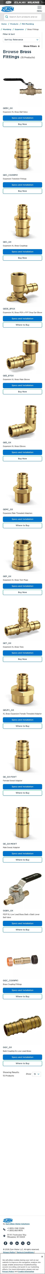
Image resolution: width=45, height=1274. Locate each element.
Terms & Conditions (25, 1252)
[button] (22, 124)
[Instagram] (11, 1243)
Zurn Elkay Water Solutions (18, 1224)
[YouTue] (29, 1243)
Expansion (19, 29)
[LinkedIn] (17, 1243)
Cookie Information (26, 1271)
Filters (33, 46)
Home (4, 24)
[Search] (22, 17)
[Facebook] (6, 1243)
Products (14, 24)
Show (28, 1074)
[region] (22, 1263)
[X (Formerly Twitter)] (23, 1243)
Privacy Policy (9, 1252)
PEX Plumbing (28, 24)
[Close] (42, 1256)
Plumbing (7, 29)
